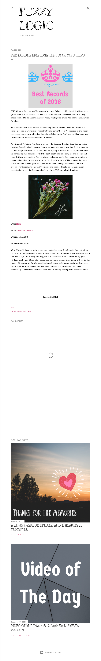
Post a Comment (24, 535)
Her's (18, 224)
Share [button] (13, 307)
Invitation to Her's (25, 230)
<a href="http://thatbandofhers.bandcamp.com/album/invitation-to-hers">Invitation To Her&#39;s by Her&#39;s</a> (50, 283)
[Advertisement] (50, 413)
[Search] (88, 7)
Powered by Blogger (50, 652)
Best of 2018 (21, 311)
